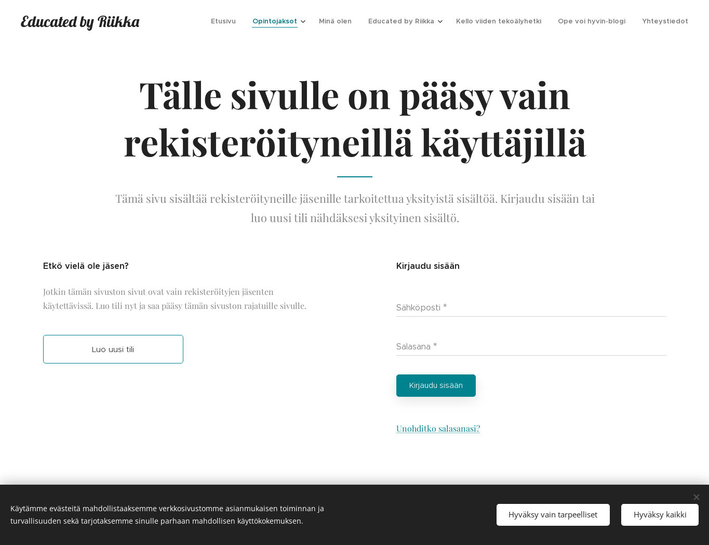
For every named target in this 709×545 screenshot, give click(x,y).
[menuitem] (226, 21)
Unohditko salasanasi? (437, 428)
